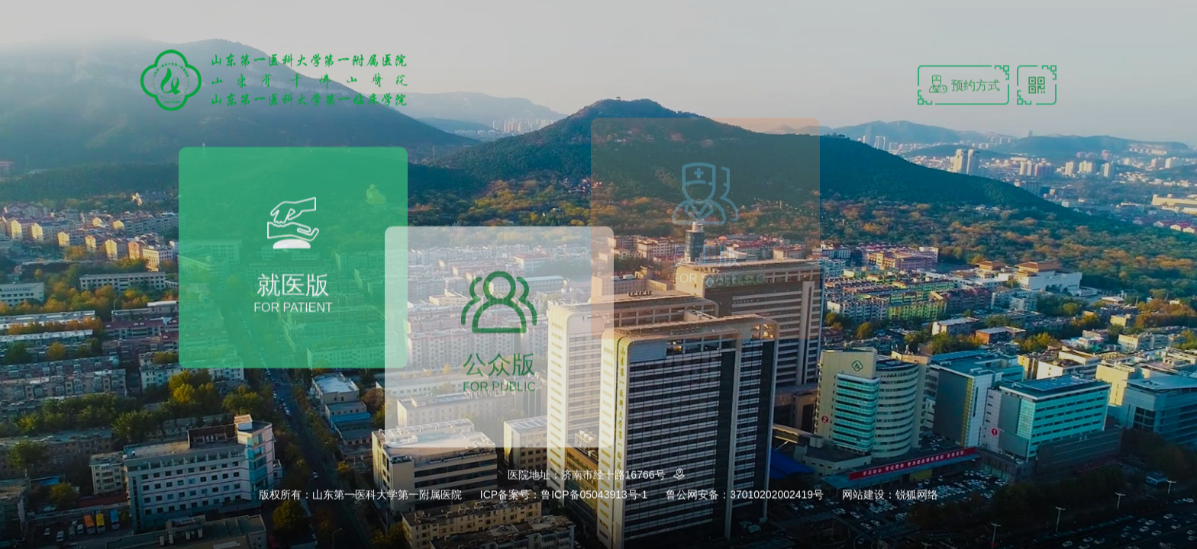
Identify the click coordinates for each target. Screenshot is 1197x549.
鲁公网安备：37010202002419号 (745, 495)
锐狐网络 (916, 495)
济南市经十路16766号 (625, 475)
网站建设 (863, 495)
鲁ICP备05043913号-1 (593, 495)
